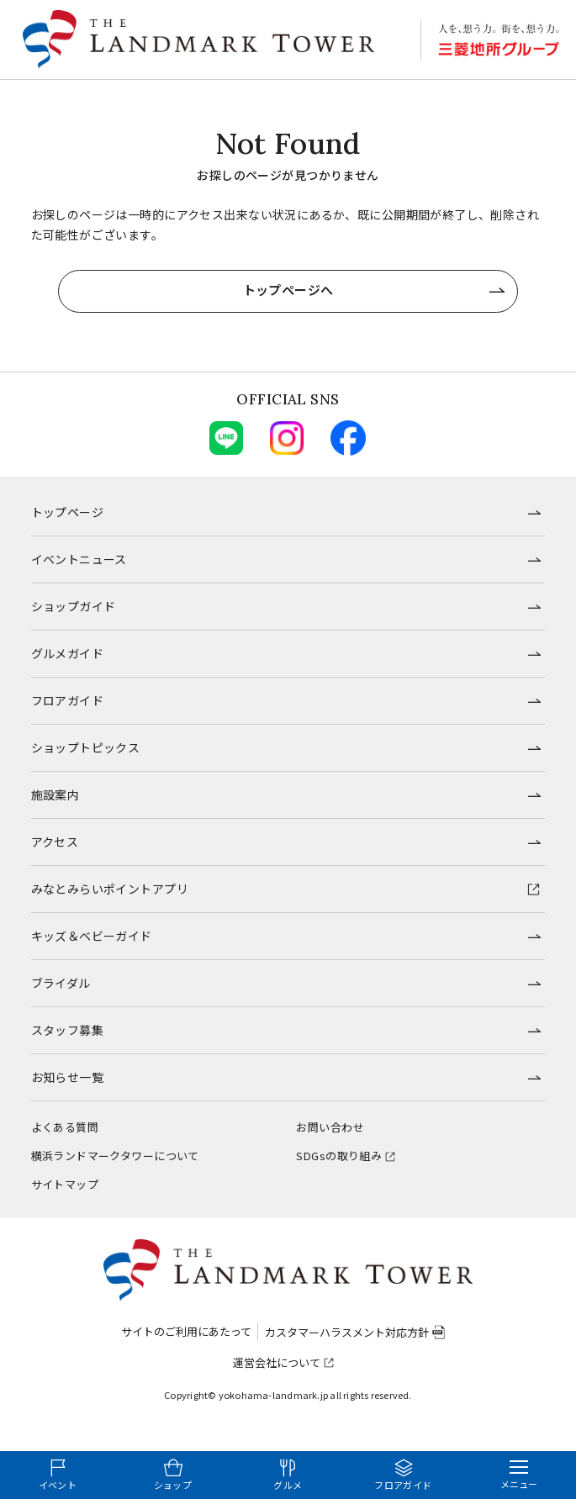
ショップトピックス (85, 747)
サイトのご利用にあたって (186, 1331)
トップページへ (288, 289)
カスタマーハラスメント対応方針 (347, 1332)
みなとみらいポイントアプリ (109, 888)
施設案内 (55, 794)
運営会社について (276, 1362)
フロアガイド (67, 700)
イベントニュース (79, 559)
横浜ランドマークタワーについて (115, 1156)
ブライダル (61, 982)
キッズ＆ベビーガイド (91, 935)
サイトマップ (65, 1184)
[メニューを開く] (518, 1475)
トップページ (67, 512)
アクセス (55, 841)
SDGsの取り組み (339, 1156)
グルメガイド (67, 653)
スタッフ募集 (67, 1029)
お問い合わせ (330, 1127)
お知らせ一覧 (67, 1077)
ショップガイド (73, 606)
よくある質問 (65, 1127)
